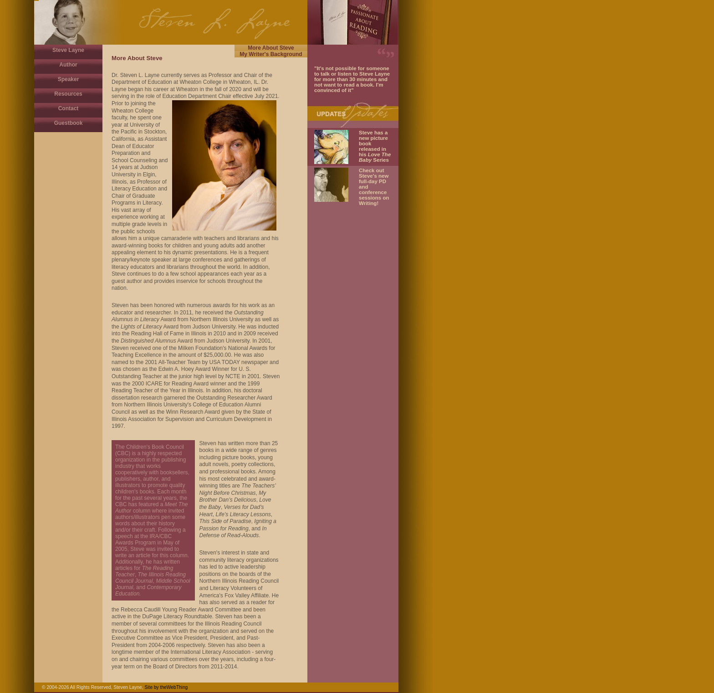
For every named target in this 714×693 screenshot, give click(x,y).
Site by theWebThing (166, 687)
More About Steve (271, 48)
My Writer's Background (271, 54)
